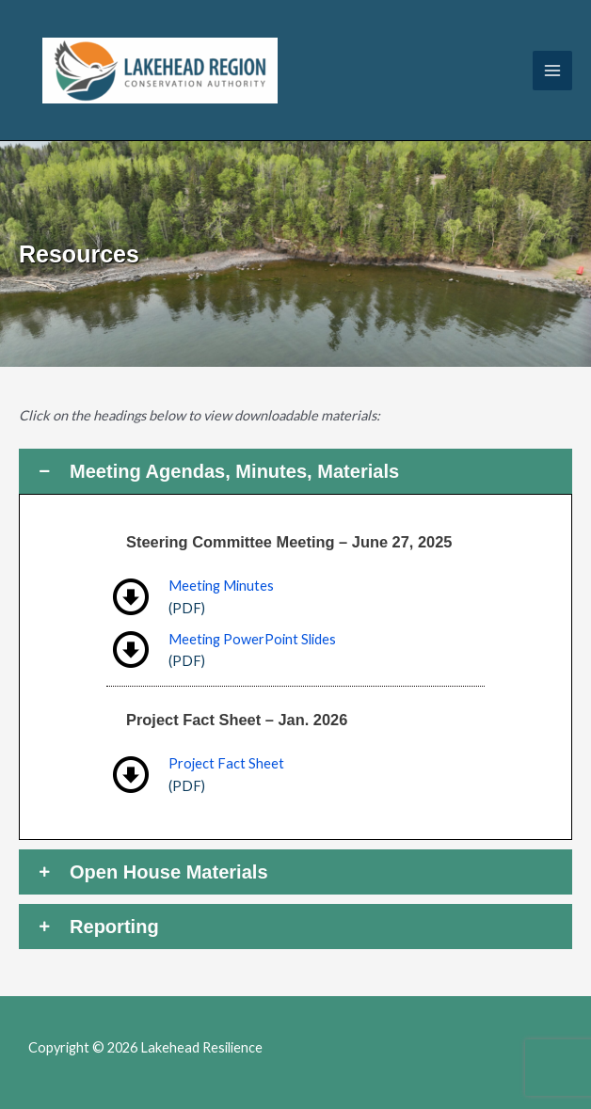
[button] (295, 471)
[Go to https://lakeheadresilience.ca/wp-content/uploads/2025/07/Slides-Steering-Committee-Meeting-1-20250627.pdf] (295, 650)
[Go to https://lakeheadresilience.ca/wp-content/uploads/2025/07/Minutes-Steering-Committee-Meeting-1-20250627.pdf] (295, 597)
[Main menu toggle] (552, 70)
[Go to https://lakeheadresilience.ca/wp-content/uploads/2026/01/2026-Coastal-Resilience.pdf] (295, 775)
